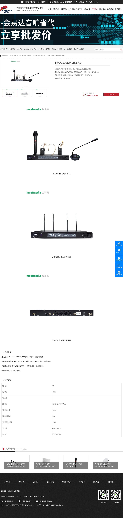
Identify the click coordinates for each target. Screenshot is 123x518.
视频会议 (63, 9)
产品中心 (95, 9)
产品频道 (17, 56)
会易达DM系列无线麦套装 (15, 464)
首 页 (49, 9)
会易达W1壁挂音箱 (43, 464)
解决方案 (87, 9)
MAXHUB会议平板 (30, 49)
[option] (9, 93)
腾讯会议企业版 (57, 49)
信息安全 (79, 9)
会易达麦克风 (39, 56)
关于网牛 (118, 9)
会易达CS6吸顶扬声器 (103, 464)
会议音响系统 (68, 49)
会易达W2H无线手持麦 (73, 464)
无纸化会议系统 (79, 49)
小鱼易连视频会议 (44, 49)
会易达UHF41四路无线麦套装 (55, 56)
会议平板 (56, 9)
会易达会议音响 (27, 56)
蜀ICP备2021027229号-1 (37, 496)
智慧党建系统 (66, 482)
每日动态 (110, 9)
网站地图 (96, 482)
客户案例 (102, 9)
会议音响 (71, 9)
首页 (10, 56)
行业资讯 (110, 482)
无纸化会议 (50, 482)
